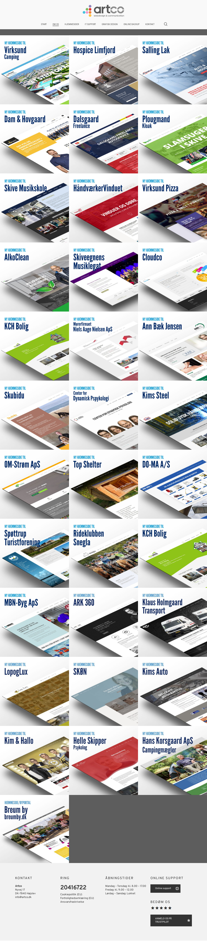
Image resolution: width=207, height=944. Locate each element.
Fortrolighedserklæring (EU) (77, 898)
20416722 (73, 888)
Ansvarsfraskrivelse (72, 902)
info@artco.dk (23, 897)
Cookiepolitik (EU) (71, 894)
